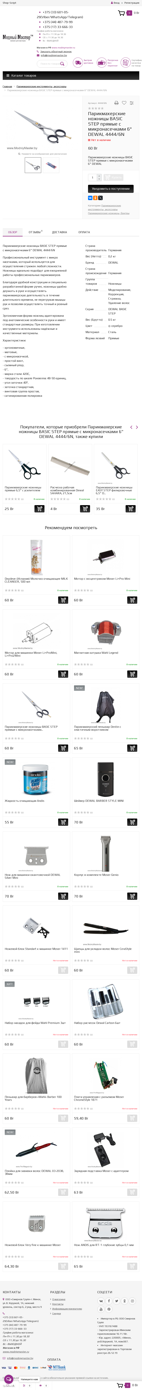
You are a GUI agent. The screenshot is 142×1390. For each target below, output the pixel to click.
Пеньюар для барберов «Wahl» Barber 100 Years (33, 1098)
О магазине (58, 1299)
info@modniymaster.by (54, 55)
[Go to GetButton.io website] (9, 1386)
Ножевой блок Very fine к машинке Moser (33, 1245)
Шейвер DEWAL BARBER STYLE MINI (99, 800)
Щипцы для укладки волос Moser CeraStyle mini (103, 950)
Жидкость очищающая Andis (24, 800)
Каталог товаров (21, 75)
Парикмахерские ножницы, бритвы (108, 213)
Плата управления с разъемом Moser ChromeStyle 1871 (99, 1098)
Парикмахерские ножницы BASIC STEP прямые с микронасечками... (31, 728)
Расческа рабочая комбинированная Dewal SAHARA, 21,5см (67, 490)
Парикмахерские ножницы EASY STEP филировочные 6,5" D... (114, 490)
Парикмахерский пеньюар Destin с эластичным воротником (97, 728)
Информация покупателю (67, 1308)
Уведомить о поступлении (111, 188)
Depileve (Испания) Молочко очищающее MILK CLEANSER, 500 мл (36, 580)
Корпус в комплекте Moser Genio (96, 875)
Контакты (57, 1304)
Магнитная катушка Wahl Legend (96, 652)
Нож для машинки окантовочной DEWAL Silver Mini (33, 876)
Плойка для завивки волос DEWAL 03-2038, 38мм (34, 1172)
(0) (14, 499)
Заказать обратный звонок (56, 51)
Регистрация (132, 2)
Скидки (56, 1313)
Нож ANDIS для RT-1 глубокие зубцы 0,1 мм (104, 1245)
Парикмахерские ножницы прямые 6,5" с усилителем (23, 489)
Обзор (12, 232)
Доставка (59, 232)
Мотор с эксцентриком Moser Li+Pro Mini (102, 578)
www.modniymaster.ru (63, 47)
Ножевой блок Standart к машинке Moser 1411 (36, 949)
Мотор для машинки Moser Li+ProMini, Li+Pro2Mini (31, 654)
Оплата (84, 232)
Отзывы (35, 231)
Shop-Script (9, 2)
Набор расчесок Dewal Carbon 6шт (97, 1023)
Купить (117, 177)
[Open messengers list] (8, 1379)
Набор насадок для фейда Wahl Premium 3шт (35, 1023)
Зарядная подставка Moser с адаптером (101, 1171)
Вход (115, 2)
